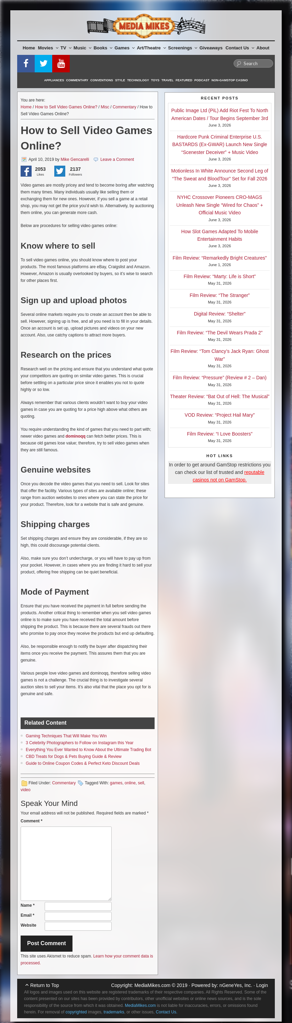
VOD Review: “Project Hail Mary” (220, 415)
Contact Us (239, 47)
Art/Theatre (151, 47)
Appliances (54, 80)
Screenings (182, 47)
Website (28, 925)
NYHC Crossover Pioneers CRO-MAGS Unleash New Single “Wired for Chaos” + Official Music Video (219, 204)
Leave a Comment (117, 159)
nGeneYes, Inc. (236, 985)
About (263, 47)
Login (262, 985)
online (130, 783)
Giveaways (211, 47)
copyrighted (76, 1012)
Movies (48, 47)
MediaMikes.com (152, 985)
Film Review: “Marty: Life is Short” (219, 276)
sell (141, 783)
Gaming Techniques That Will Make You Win (66, 736)
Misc (105, 107)
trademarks (113, 1012)
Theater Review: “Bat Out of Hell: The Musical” (219, 396)
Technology (138, 80)
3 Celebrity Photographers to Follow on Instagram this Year (80, 742)
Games (125, 47)
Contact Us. (167, 1012)
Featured (184, 80)
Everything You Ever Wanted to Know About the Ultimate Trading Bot (88, 749)
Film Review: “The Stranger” (220, 295)
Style (120, 80)
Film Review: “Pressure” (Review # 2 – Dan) (220, 377)
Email (27, 915)
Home (29, 47)
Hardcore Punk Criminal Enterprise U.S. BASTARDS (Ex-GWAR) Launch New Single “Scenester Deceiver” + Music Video (219, 144)
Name (28, 905)
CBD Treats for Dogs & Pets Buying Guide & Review (74, 756)
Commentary (77, 80)
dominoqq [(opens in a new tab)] (76, 436)
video (26, 789)
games (116, 783)
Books (102, 47)
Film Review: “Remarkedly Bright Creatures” (220, 258)
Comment (31, 821)
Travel (167, 80)
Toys (155, 80)
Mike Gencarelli (74, 159)
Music (82, 47)
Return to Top (44, 985)
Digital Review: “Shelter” (219, 314)
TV (65, 47)
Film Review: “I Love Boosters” (219, 434)
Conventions (101, 80)
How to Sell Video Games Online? (66, 107)
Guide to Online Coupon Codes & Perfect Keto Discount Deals (83, 763)
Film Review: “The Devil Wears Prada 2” (219, 332)
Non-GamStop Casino (230, 80)
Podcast (202, 80)
